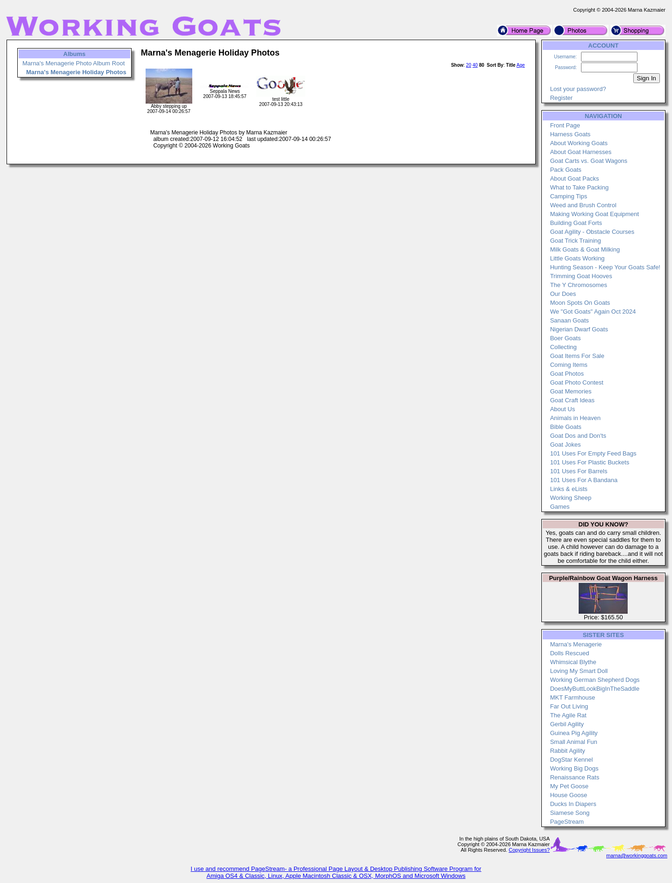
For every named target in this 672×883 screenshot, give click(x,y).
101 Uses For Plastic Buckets (590, 462)
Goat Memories (571, 391)
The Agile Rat (568, 715)
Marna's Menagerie (576, 644)
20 (468, 65)
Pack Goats (565, 169)
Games (560, 506)
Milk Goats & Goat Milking (585, 249)
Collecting (563, 346)
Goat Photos (567, 373)
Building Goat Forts (576, 222)
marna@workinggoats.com (636, 855)
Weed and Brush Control (583, 205)
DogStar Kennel (571, 759)
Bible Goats (565, 426)
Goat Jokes (565, 444)
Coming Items (569, 364)
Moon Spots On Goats (580, 302)
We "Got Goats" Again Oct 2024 (593, 311)
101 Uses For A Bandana (584, 480)
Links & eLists (569, 488)
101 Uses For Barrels (579, 471)
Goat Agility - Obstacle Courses (592, 231)
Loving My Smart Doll (579, 670)
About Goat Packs (574, 178)
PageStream (567, 821)
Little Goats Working (577, 258)
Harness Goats (570, 134)
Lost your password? (578, 88)
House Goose (569, 795)
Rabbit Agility (567, 750)
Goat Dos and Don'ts (578, 435)
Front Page (565, 125)
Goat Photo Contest (576, 382)
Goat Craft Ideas (572, 400)
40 (475, 65)
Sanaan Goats (569, 320)
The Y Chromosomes (578, 284)
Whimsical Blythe (573, 662)
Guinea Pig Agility (574, 732)
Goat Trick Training (575, 240)
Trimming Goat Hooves (581, 276)
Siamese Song (570, 812)
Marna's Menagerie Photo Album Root (73, 63)
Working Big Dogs (574, 768)
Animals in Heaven (575, 417)
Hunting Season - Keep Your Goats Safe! (605, 267)
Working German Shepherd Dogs (595, 679)
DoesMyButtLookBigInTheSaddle (595, 688)
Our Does (563, 293)
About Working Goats (579, 143)
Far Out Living (569, 706)
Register (561, 97)
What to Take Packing (579, 187)
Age (521, 65)
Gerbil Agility (567, 724)
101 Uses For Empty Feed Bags (593, 453)
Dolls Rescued (569, 653)
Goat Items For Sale (577, 355)
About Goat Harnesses (581, 151)
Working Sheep (571, 497)
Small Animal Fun (573, 741)
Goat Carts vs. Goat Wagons (589, 160)
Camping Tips (568, 196)
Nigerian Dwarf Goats (579, 329)
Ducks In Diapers (573, 803)
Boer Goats (565, 338)
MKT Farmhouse (572, 697)
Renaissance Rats (575, 777)
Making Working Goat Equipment (594, 213)
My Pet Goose (569, 786)
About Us (562, 409)
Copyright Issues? (529, 850)
